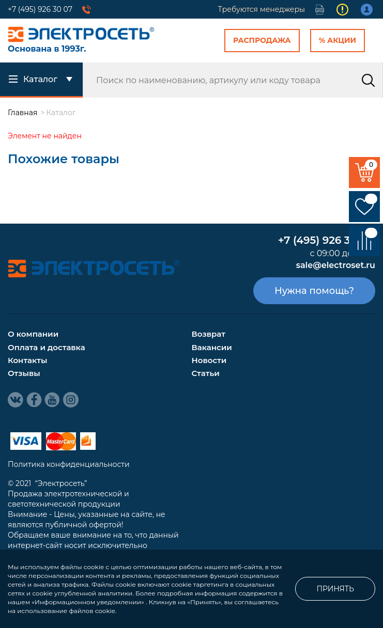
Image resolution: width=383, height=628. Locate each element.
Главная (22, 112)
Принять (335, 588)
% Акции (337, 40)
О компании (33, 334)
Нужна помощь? (314, 290)
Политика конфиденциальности (69, 464)
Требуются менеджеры (261, 9)
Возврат (208, 334)
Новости (209, 360)
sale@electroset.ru (335, 265)
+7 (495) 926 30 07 (40, 9)
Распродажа (262, 40)
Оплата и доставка (46, 347)
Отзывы (24, 373)
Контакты (27, 360)
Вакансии (212, 347)
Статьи (206, 373)
